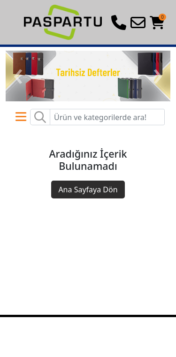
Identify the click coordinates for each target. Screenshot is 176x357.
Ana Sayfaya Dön (87, 189)
